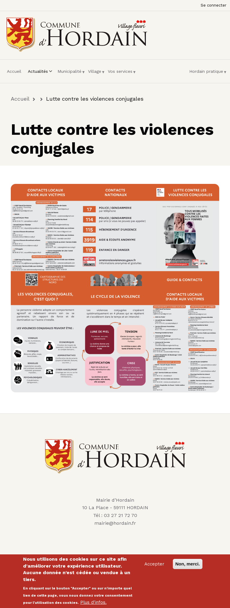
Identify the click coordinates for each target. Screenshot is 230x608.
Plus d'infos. (93, 602)
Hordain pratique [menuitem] (206, 74)
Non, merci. (187, 563)
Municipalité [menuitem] (69, 74)
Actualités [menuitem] (39, 74)
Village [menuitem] (94, 74)
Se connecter (213, 5)
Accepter (154, 564)
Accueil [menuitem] (14, 71)
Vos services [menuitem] (120, 74)
